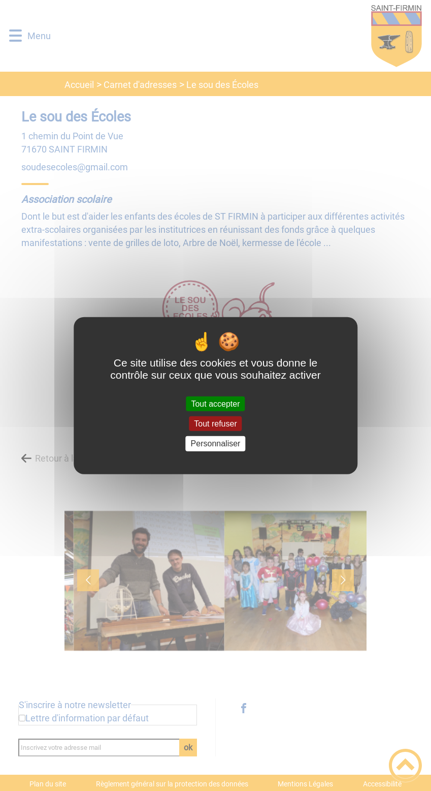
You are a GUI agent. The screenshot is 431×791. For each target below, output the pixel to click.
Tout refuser (215, 423)
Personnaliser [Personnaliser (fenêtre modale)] (216, 443)
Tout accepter (215, 404)
